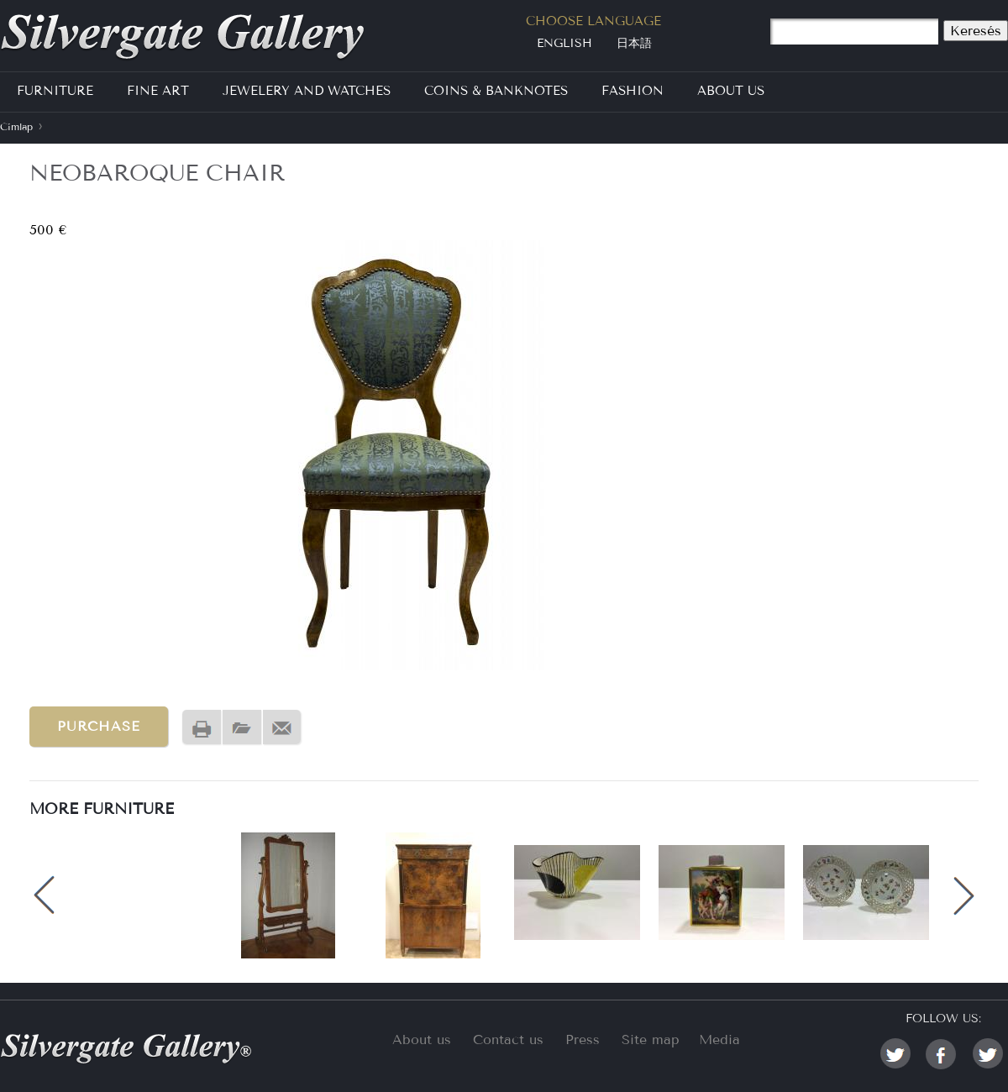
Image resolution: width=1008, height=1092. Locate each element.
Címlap (16, 126)
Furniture (55, 90)
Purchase (98, 726)
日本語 (634, 43)
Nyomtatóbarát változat (201, 728)
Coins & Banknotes (496, 90)
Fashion (632, 90)
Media (719, 1039)
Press (582, 1039)
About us (421, 1039)
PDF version (242, 728)
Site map (651, 1039)
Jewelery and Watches (307, 90)
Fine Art (158, 90)
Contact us (508, 1039)
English (564, 43)
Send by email (282, 728)
